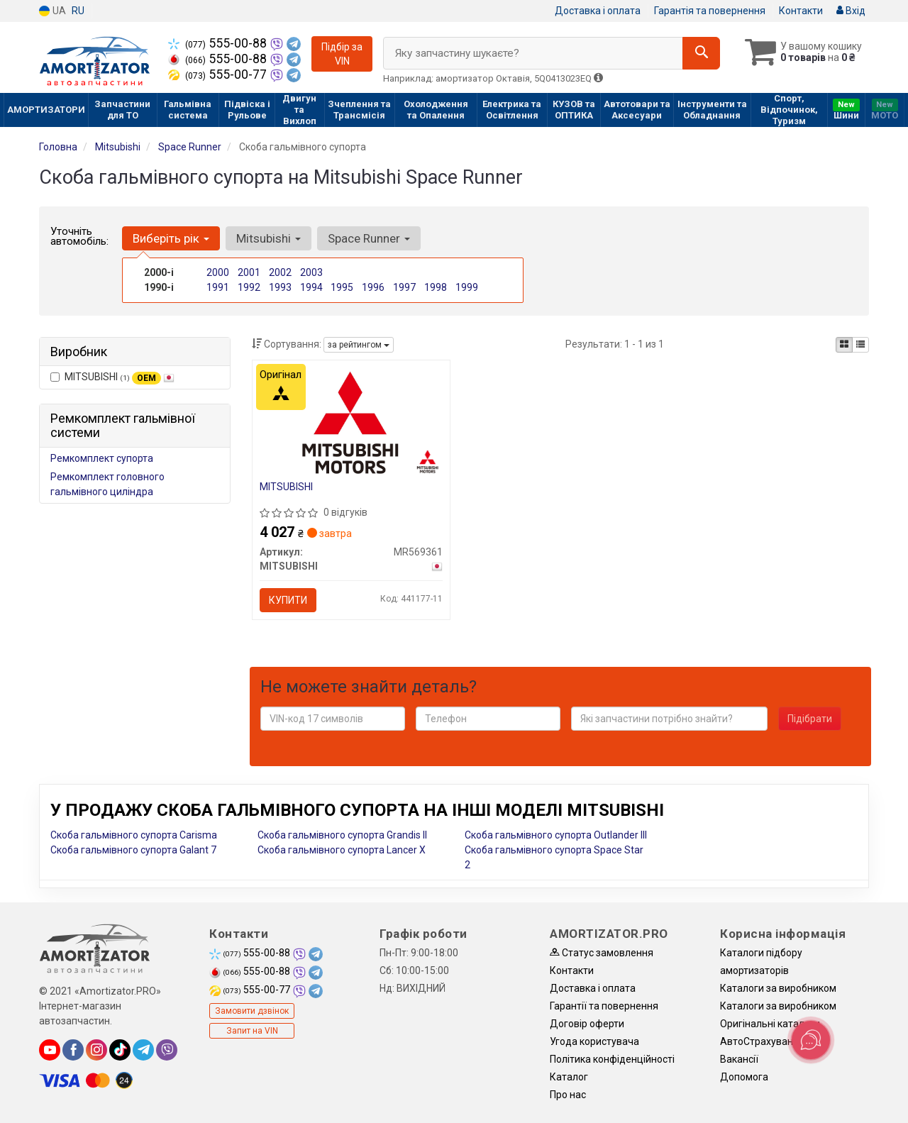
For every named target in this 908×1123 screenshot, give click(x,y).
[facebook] (73, 1050)
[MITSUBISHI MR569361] (351, 421)
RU (78, 10)
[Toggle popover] (811, 1040)
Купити (288, 600)
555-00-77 (219, 74)
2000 (217, 272)
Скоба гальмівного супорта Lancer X (342, 850)
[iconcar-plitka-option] (844, 345)
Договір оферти (587, 1023)
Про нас (568, 1094)
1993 (280, 287)
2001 (249, 272)
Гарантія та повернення (709, 10)
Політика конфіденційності (612, 1059)
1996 (373, 287)
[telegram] (143, 1050)
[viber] (166, 1050)
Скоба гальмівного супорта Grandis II (342, 835)
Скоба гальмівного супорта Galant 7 (133, 850)
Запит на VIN (252, 1031)
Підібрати (809, 718)
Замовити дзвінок (252, 1011)
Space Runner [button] (369, 238)
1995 (342, 287)
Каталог (569, 1077)
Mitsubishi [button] (268, 238)
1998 (435, 287)
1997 (404, 287)
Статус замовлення (601, 952)
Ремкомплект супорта (101, 458)
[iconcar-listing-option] (860, 345)
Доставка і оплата (598, 10)
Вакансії (739, 1059)
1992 (249, 287)
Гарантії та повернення (604, 1006)
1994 (311, 287)
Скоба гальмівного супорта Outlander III (556, 835)
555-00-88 (219, 43)
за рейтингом (358, 345)
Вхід (850, 10)
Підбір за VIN (341, 54)
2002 (280, 272)
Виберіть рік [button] (171, 238)
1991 (217, 287)
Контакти (801, 10)
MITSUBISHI (112, 377)
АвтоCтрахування (762, 1041)
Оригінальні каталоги (770, 1023)
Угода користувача (594, 1041)
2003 (311, 272)
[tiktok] (120, 1050)
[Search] (701, 53)
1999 (466, 287)
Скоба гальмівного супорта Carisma (133, 835)
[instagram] (96, 1050)
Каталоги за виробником (778, 988)
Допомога (744, 1077)
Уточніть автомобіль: (79, 236)
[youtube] (49, 1050)
